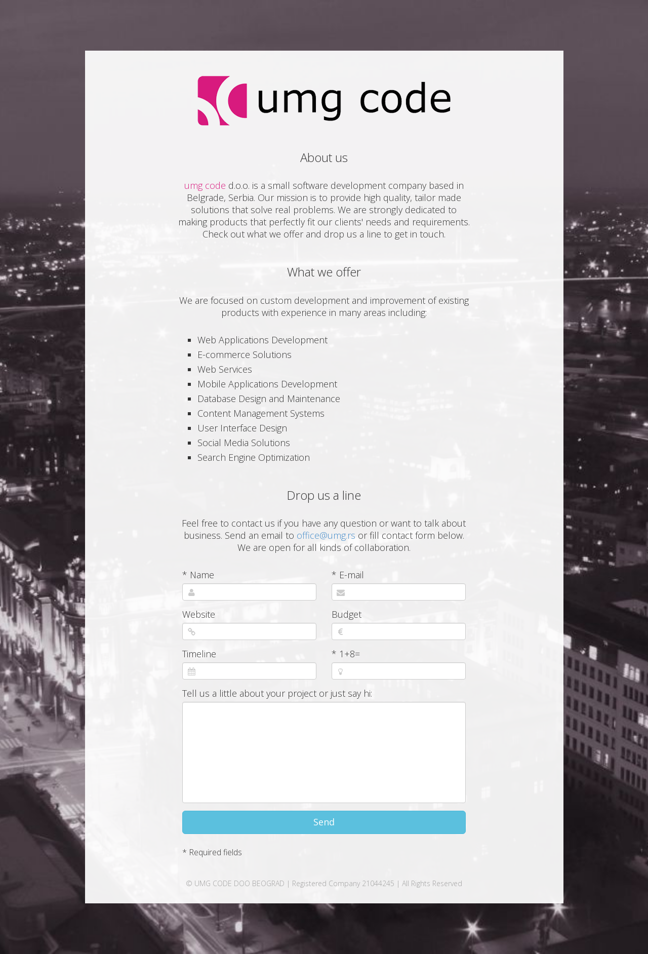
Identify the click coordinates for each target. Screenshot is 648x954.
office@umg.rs (326, 535)
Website (198, 614)
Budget (346, 614)
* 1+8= (346, 654)
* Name (198, 575)
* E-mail (348, 575)
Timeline (199, 654)
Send (324, 822)
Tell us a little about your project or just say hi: (277, 693)
